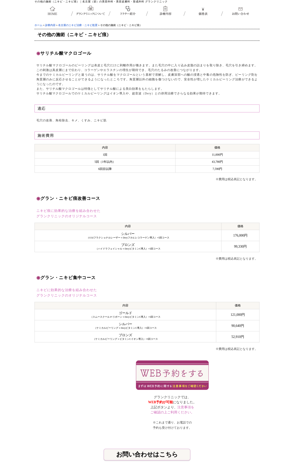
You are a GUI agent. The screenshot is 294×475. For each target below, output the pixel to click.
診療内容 (50, 25)
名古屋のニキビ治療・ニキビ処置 (78, 25)
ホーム (38, 25)
